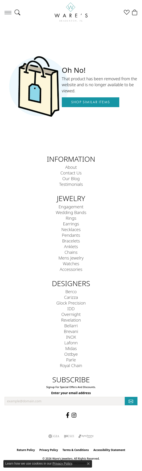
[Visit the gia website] (53, 436)
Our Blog (71, 178)
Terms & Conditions (75, 450)
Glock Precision (71, 303)
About (71, 167)
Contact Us (71, 173)
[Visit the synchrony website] (86, 436)
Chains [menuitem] (71, 252)
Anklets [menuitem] (71, 246)
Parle (71, 360)
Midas (71, 348)
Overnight (71, 314)
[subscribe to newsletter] (131, 401)
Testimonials (71, 184)
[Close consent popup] (88, 463)
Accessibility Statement (109, 450)
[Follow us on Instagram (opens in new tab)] (74, 415)
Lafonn (71, 343)
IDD (71, 308)
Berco (71, 291)
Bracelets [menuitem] (71, 241)
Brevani (71, 331)
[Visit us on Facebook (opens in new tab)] (67, 415)
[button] (17, 12)
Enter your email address (71, 393)
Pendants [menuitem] (71, 235)
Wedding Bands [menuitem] (71, 212)
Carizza (71, 297)
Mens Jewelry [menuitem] (71, 258)
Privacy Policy (48, 450)
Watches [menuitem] (71, 263)
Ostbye (71, 354)
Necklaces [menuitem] (71, 229)
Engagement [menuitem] (71, 207)
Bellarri (71, 325)
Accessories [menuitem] (71, 269)
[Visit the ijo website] (69, 436)
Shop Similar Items (90, 102)
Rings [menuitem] (71, 218)
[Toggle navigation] (8, 12)
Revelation (71, 320)
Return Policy (26, 450)
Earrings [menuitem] (71, 224)
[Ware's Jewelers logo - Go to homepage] (71, 13)
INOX (71, 337)
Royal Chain (71, 365)
